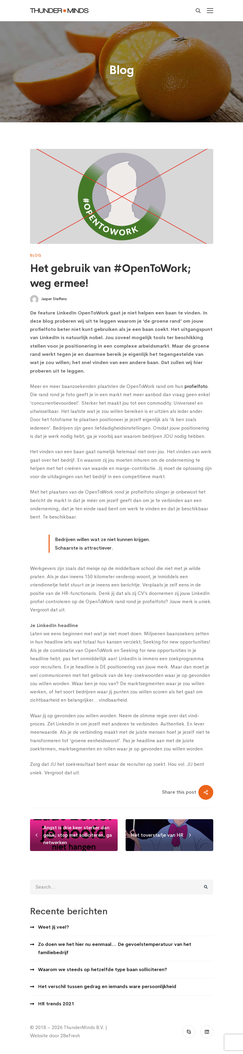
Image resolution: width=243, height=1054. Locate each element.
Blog (35, 255)
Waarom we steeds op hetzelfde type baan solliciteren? (102, 975)
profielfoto (195, 386)
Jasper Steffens (48, 299)
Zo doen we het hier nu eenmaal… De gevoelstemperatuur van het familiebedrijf (114, 953)
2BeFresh (69, 1036)
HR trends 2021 (56, 1009)
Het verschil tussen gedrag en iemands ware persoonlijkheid (107, 992)
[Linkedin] (207, 1031)
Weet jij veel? (53, 932)
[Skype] (188, 1031)
